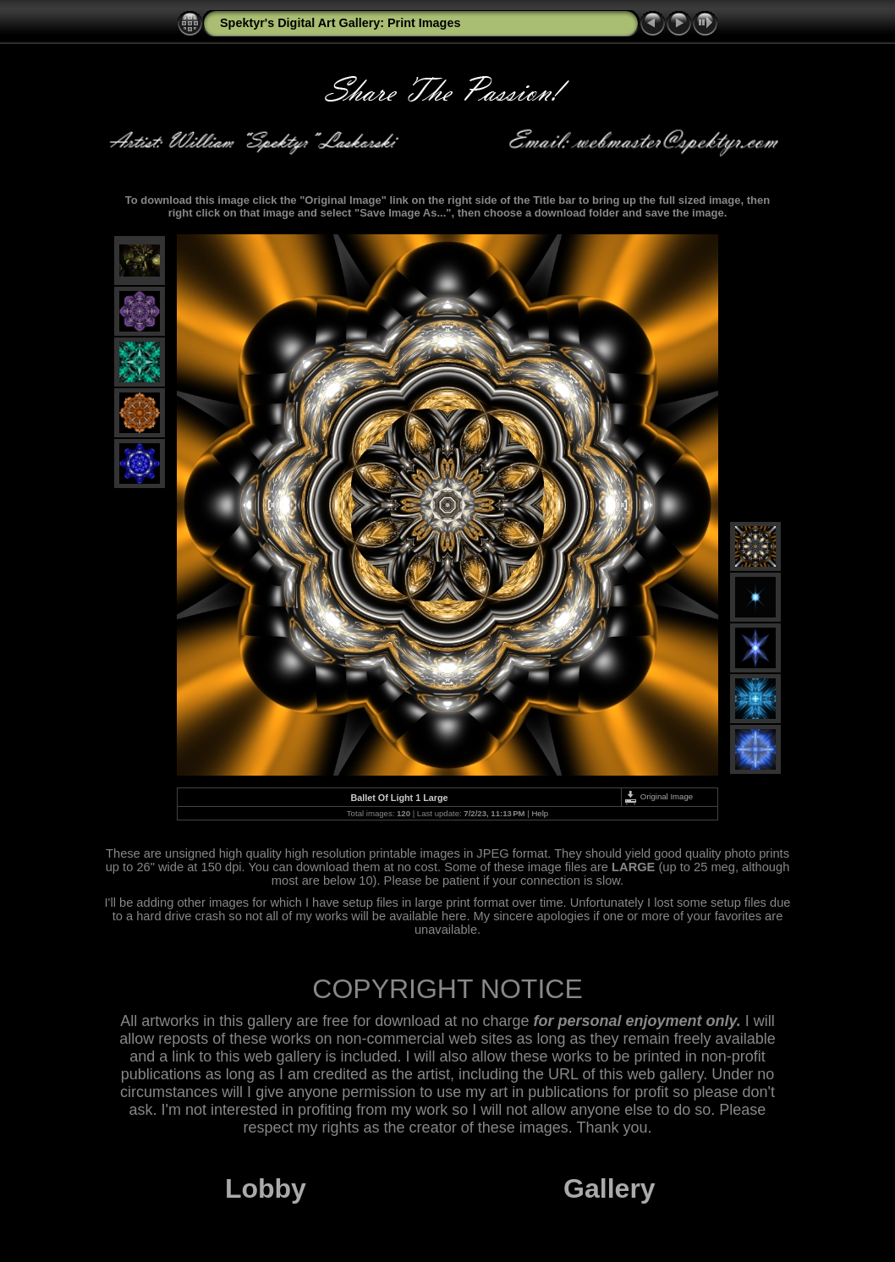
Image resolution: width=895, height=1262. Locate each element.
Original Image (658, 796)
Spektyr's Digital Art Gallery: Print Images (340, 23)
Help (539, 813)
